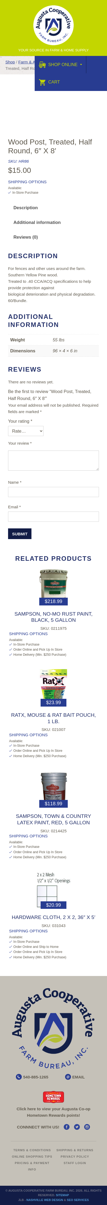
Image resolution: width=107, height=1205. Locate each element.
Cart (49, 82)
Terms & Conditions (32, 1150)
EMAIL (78, 1077)
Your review (20, 443)
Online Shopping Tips (32, 1156)
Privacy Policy (75, 1156)
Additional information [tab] (37, 222)
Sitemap (62, 1195)
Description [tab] (25, 207)
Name (15, 482)
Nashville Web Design (44, 1200)
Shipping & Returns (75, 1150)
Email (14, 507)
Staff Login (75, 1163)
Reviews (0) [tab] (25, 237)
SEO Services (78, 1200)
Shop (10, 62)
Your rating (20, 421)
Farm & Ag (28, 62)
